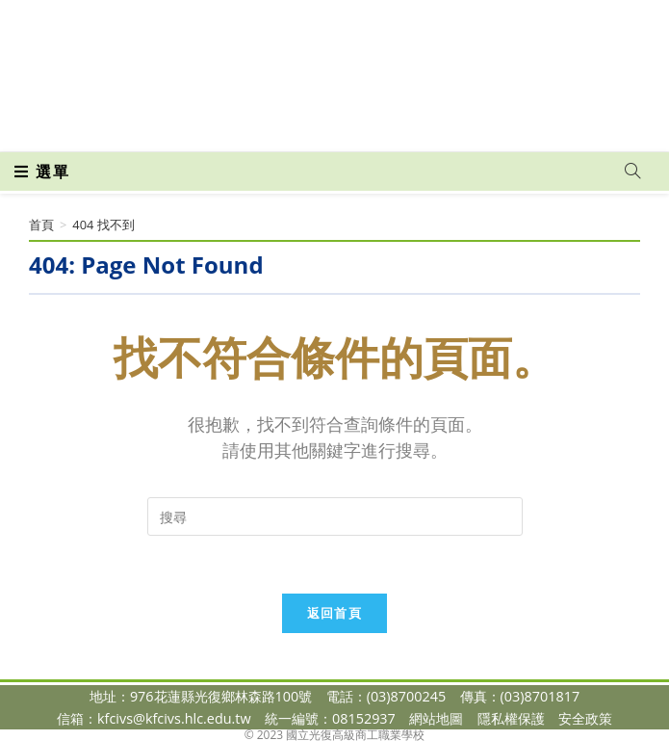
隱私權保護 (511, 718)
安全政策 (585, 718)
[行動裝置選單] (42, 171)
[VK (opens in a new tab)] (365, 123)
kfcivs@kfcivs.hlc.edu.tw (174, 718)
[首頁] (41, 224)
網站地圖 (436, 718)
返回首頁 (334, 613)
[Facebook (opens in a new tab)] (301, 123)
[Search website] (632, 171)
